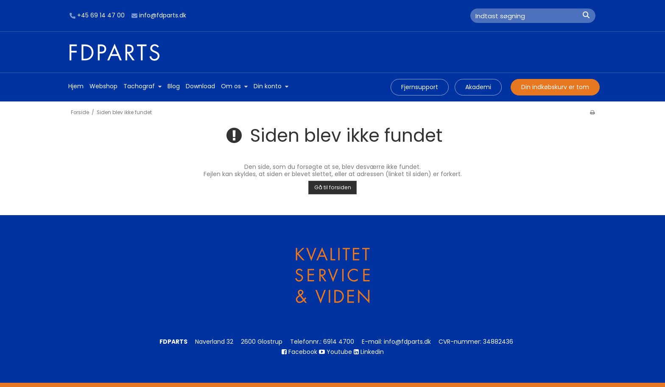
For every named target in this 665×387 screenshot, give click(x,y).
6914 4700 (338, 341)
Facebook (299, 352)
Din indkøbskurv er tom (555, 87)
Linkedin (369, 352)
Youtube (335, 352)
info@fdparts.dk (158, 16)
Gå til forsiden (332, 187)
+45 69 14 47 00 (97, 16)
